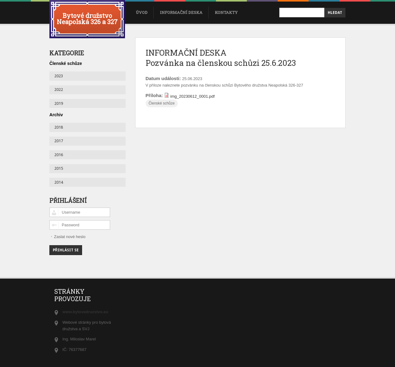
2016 (58, 154)
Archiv (56, 114)
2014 (58, 182)
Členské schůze (161, 103)
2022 (58, 89)
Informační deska (181, 12)
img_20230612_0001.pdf (192, 96)
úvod (142, 12)
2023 (58, 76)
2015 (58, 168)
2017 (58, 141)
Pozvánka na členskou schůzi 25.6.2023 (221, 63)
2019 (58, 103)
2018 (58, 127)
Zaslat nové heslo (69, 236)
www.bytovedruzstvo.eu (85, 311)
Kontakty (226, 12)
